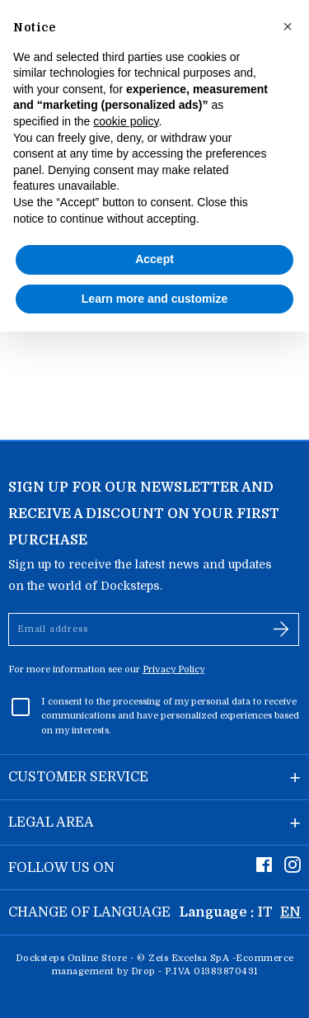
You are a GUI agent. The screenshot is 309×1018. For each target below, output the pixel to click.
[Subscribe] (281, 629)
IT (265, 912)
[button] (287, 26)
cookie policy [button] (125, 121)
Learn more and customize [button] (154, 298)
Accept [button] (154, 259)
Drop (143, 971)
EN (290, 912)
